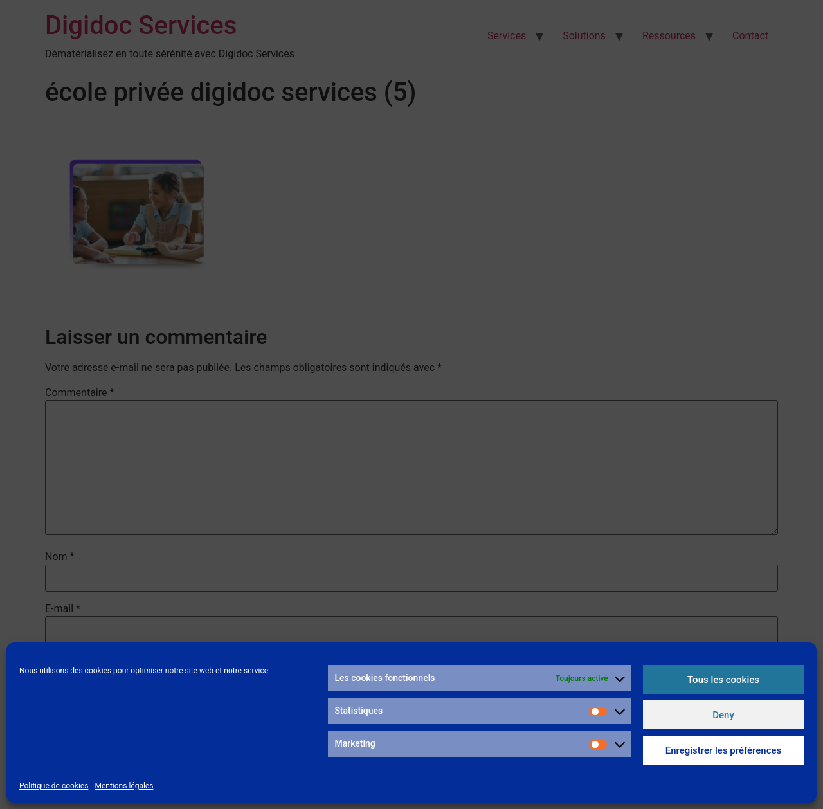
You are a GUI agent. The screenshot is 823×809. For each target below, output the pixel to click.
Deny (723, 715)
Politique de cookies (53, 785)
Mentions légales (124, 785)
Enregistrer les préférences (723, 750)
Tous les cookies (723, 680)
